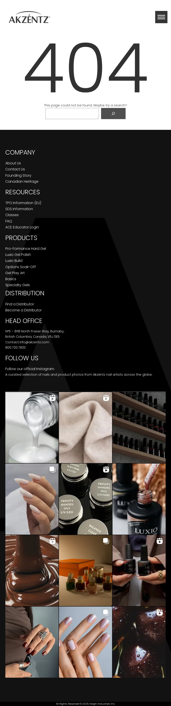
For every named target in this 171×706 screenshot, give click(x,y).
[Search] (113, 113)
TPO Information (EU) (23, 202)
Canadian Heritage (22, 181)
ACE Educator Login (22, 227)
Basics (10, 279)
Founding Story (18, 175)
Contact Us (15, 169)
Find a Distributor (19, 304)
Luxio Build (13, 260)
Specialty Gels (17, 285)
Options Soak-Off (20, 266)
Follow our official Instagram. (30, 368)
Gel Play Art (15, 272)
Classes (12, 214)
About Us (13, 163)
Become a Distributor (23, 310)
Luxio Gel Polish (18, 254)
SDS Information (19, 208)
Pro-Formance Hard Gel (25, 248)
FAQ (8, 221)
